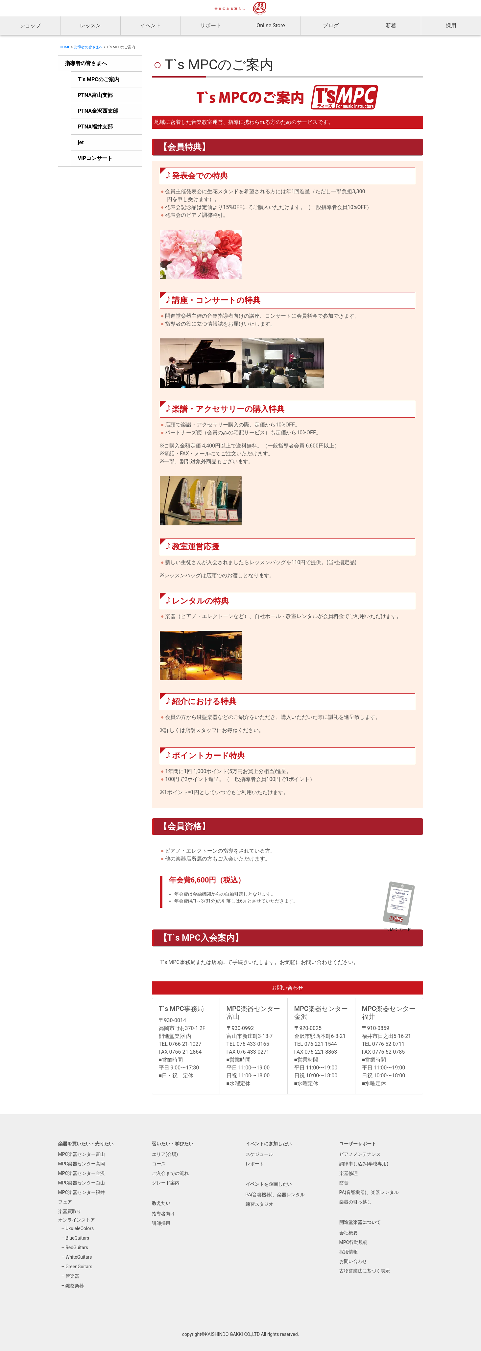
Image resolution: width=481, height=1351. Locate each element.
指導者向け (163, 1213)
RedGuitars (76, 1247)
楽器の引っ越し (355, 1201)
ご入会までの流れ (170, 1173)
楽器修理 (348, 1173)
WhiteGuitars (78, 1257)
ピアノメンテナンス (360, 1154)
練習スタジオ (259, 1204)
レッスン (90, 25)
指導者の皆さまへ (88, 47)
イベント (150, 25)
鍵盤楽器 (74, 1285)
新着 (391, 25)
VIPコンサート (95, 158)
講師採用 (161, 1223)
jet (81, 142)
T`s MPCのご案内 (98, 79)
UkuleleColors (79, 1228)
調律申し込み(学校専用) (364, 1163)
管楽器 (72, 1276)
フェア (65, 1201)
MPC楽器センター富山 (81, 1154)
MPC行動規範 (353, 1242)
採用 (451, 25)
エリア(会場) (165, 1154)
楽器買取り (69, 1211)
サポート (210, 25)
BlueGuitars (77, 1238)
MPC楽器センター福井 (81, 1192)
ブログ (331, 25)
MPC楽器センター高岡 (81, 1163)
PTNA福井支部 (95, 127)
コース (159, 1163)
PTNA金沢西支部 (98, 111)
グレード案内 (166, 1182)
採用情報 (348, 1251)
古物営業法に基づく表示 (364, 1270)
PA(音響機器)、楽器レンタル (275, 1194)
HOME (65, 47)
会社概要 (348, 1232)
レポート (255, 1163)
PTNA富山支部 (95, 95)
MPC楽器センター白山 (81, 1182)
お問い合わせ (353, 1261)
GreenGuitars (78, 1266)
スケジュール (259, 1154)
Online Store (270, 25)
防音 (344, 1182)
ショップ (30, 25)
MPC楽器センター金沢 (81, 1173)
